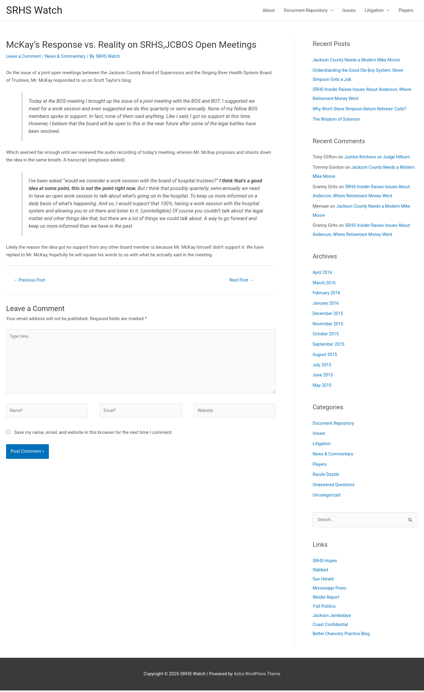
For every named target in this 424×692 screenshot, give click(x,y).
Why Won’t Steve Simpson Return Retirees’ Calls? (362, 110)
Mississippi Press (330, 589)
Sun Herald (324, 580)
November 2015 (329, 324)
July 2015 (322, 365)
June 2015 (323, 376)
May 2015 (323, 386)
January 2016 (326, 304)
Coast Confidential (331, 626)
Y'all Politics (325, 608)
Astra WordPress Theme (257, 675)
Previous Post (30, 281)
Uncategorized (327, 496)
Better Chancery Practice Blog (343, 635)
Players (405, 11)
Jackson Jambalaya (333, 617)
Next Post (241, 281)
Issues (349, 11)
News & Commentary (68, 57)
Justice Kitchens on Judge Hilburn (378, 158)
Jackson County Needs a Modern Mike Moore (359, 61)
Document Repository (306, 11)
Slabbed (321, 571)
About (269, 11)
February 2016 (327, 294)
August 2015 (325, 355)
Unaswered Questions (335, 486)
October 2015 (326, 335)
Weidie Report (327, 598)
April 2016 (323, 273)
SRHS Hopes (325, 562)
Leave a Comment (24, 57)
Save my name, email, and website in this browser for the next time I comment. (93, 438)
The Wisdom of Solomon (338, 120)
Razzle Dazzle (326, 475)
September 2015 (329, 345)
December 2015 (329, 314)
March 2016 (325, 283)
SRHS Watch (35, 11)
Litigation (374, 11)
